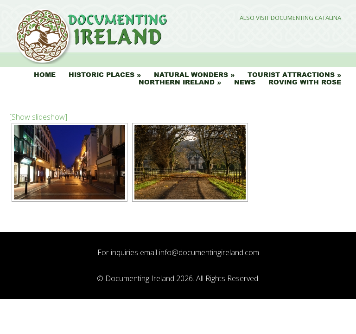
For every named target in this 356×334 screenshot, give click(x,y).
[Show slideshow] (38, 117)
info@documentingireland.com (209, 252)
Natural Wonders (191, 74)
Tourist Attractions (291, 74)
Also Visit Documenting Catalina (290, 18)
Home (45, 74)
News (244, 82)
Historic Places (101, 74)
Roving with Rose (304, 82)
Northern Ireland (177, 82)
